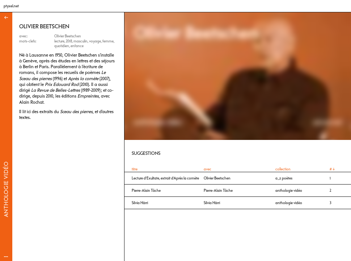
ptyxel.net (11, 6)
